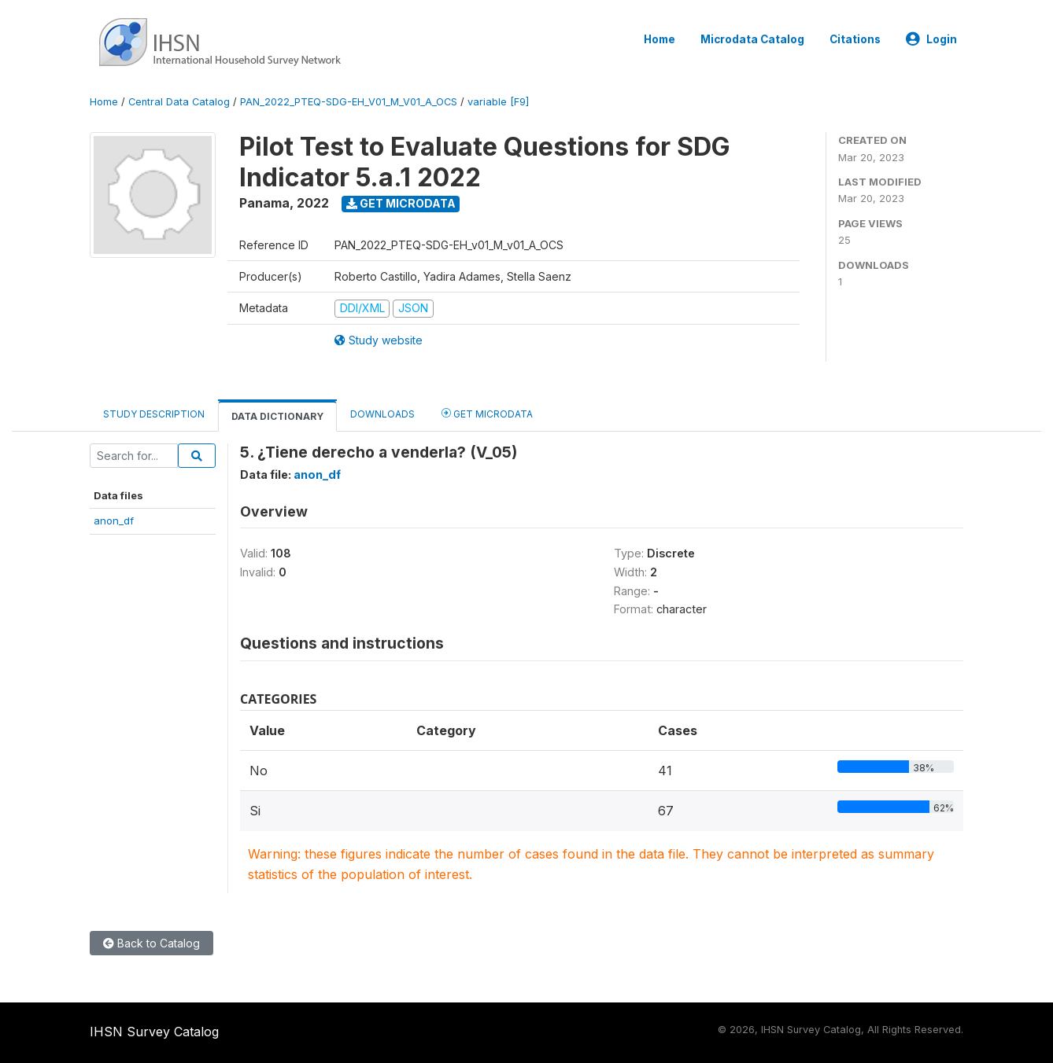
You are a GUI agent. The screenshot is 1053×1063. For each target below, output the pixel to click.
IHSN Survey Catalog (154, 1031)
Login (931, 39)
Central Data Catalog (179, 102)
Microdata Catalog (752, 39)
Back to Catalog (151, 943)
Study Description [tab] (154, 414)
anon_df (114, 520)
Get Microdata (401, 203)
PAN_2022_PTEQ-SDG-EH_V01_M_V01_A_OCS (348, 102)
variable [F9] (498, 102)
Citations (855, 39)
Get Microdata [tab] (487, 413)
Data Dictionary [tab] (277, 416)
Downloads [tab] (382, 414)
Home (659, 39)
